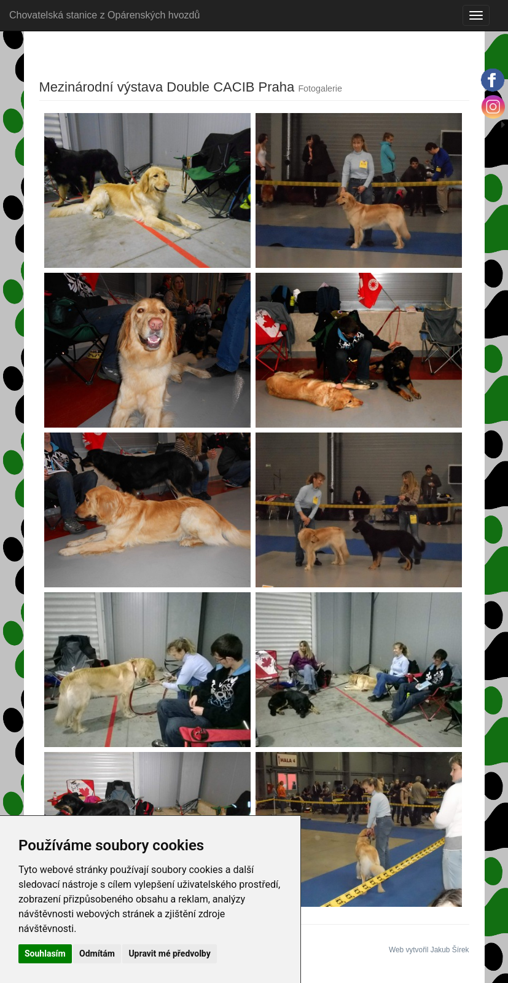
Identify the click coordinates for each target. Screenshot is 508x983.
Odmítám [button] (97, 953)
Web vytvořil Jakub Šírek (429, 950)
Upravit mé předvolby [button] (169, 953)
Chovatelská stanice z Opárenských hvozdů (104, 15)
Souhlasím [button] (45, 953)
